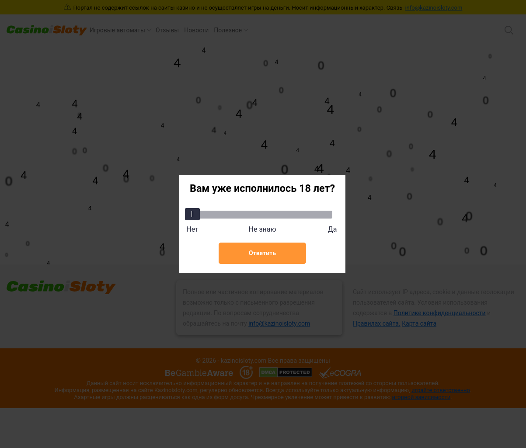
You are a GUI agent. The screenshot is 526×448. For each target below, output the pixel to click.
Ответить (262, 253)
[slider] (192, 214)
